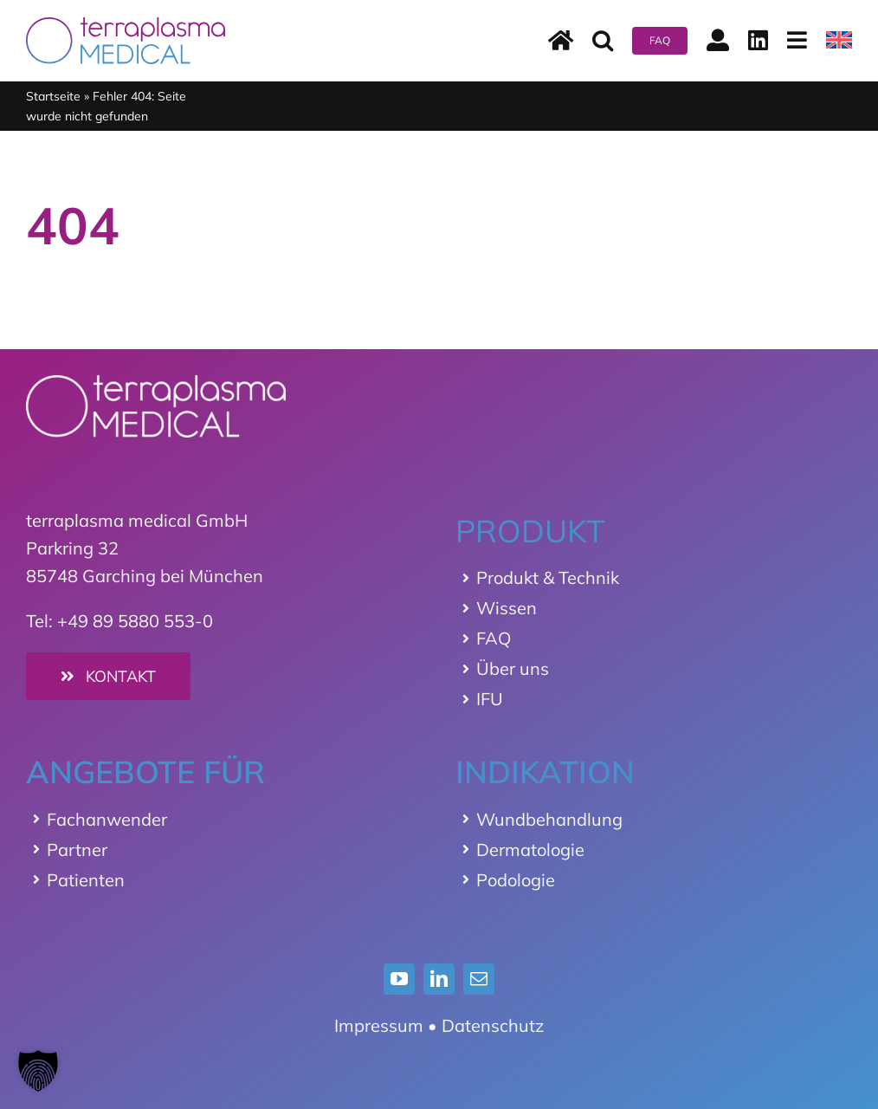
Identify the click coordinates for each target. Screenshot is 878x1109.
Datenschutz (493, 1025)
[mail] (478, 979)
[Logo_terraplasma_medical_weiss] (156, 383)
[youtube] (399, 979)
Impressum (378, 1025)
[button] (602, 40)
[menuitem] (839, 40)
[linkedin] (439, 979)
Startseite (53, 96)
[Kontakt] (108, 676)
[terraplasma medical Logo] (125, 25)
